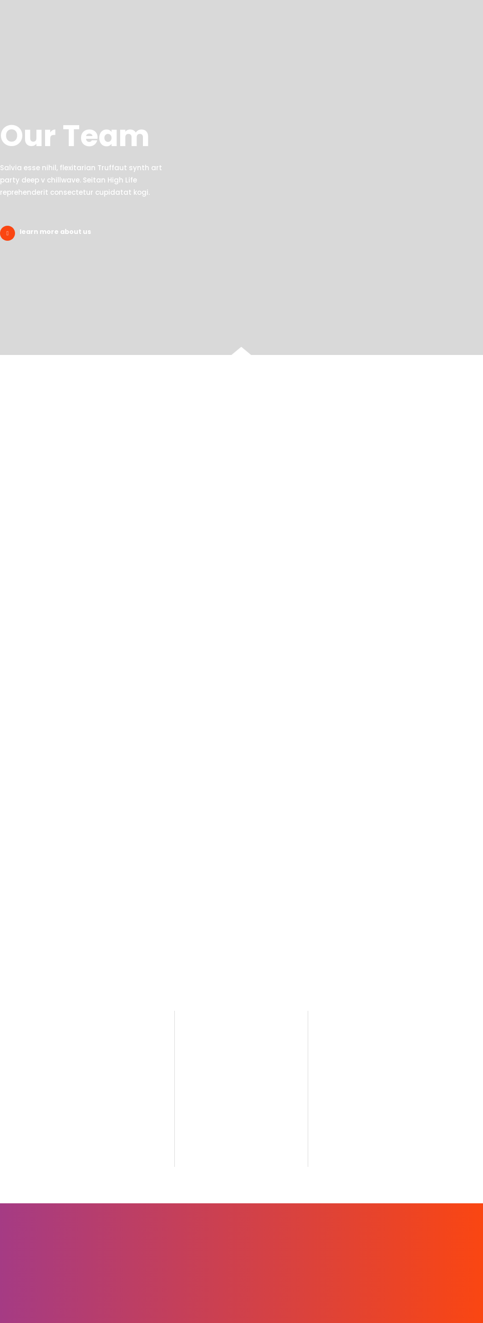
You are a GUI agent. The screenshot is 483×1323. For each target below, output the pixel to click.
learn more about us (55, 231)
